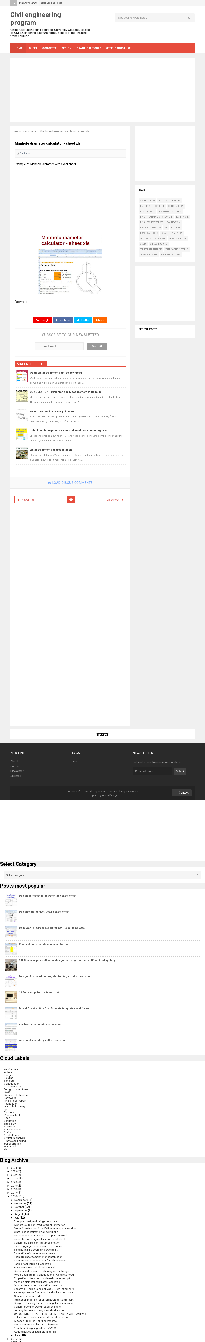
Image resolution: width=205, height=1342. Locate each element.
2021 (14, 1176)
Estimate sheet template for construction (40, 1253)
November (21, 1201)
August (19, 1211)
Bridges (176, 201)
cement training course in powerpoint (37, 1246)
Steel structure (158, 244)
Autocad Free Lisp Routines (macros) (37, 1316)
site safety (145, 238)
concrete (159, 206)
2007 (14, 1337)
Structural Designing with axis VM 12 (37, 1323)
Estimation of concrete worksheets (36, 1250)
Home (18, 131)
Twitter (83, 320)
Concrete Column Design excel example (39, 1302)
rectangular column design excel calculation (41, 1306)
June (18, 1330)
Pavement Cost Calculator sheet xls (36, 1264)
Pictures (175, 228)
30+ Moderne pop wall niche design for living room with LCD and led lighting (67, 960)
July (17, 1215)
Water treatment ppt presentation (52, 449)
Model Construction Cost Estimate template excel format (54, 1008)
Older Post (112, 499)
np (166, 228)
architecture (147, 201)
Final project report (151, 222)
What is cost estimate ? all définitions (37, 1229)
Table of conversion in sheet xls (33, 1260)
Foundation (173, 222)
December (21, 1197)
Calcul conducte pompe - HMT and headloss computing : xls (70, 430)
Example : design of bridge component (38, 1218)
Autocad (163, 201)
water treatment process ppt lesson (53, 411)
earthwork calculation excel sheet (40, 1024)
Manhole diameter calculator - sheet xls (39, 1278)
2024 (14, 1166)
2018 (14, 1187)
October (20, 1204)
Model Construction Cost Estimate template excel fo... (48, 1225)
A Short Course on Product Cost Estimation (41, 1222)
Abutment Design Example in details (37, 1327)
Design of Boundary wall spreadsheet (42, 1040)
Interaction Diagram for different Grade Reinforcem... (47, 1295)
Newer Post (29, 499)
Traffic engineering (177, 249)
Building (145, 206)
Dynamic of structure (160, 217)
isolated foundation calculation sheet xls (39, 1281)
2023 (14, 1169)
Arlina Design (110, 795)
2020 (14, 1180)
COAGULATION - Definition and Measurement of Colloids (67, 392)
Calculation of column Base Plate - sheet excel (43, 1313)
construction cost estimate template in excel (42, 1232)
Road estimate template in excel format (44, 944)
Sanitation (31, 131)
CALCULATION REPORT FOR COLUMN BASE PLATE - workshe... (53, 1309)
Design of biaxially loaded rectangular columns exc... (46, 1299)
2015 (14, 1334)
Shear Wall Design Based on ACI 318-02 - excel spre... (47, 1285)
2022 (14, 1173)
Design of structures (169, 211)
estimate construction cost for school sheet (41, 1257)
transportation (148, 255)
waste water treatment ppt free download (57, 372)
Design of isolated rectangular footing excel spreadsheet (55, 976)
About (14, 761)
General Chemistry (150, 228)
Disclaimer (17, 771)
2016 (14, 1194)
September (22, 1208)
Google (41, 320)
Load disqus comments (70, 483)
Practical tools (149, 233)
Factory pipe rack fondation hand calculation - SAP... (46, 1288)
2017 (14, 1190)
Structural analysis (151, 249)
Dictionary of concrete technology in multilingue (44, 1267)
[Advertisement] (102, 90)
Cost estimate (147, 211)
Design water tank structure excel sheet (44, 911)
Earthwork (182, 217)
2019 (14, 1183)
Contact (15, 766)
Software (160, 238)
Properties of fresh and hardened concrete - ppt (44, 1274)
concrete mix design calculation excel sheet (41, 1236)
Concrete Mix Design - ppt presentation (38, 1239)
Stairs (143, 244)
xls (178, 255)
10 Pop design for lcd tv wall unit (39, 992)
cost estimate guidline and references (38, 1320)
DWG (142, 217)
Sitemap (15, 776)
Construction (176, 206)
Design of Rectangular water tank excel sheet (47, 895)
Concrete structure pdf (28, 1292)
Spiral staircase (177, 238)
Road (164, 233)
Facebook (62, 320)
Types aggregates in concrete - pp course (40, 1243)
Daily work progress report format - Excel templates (52, 928)
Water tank (167, 255)
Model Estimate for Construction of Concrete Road (46, 1271)
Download (22, 302)
